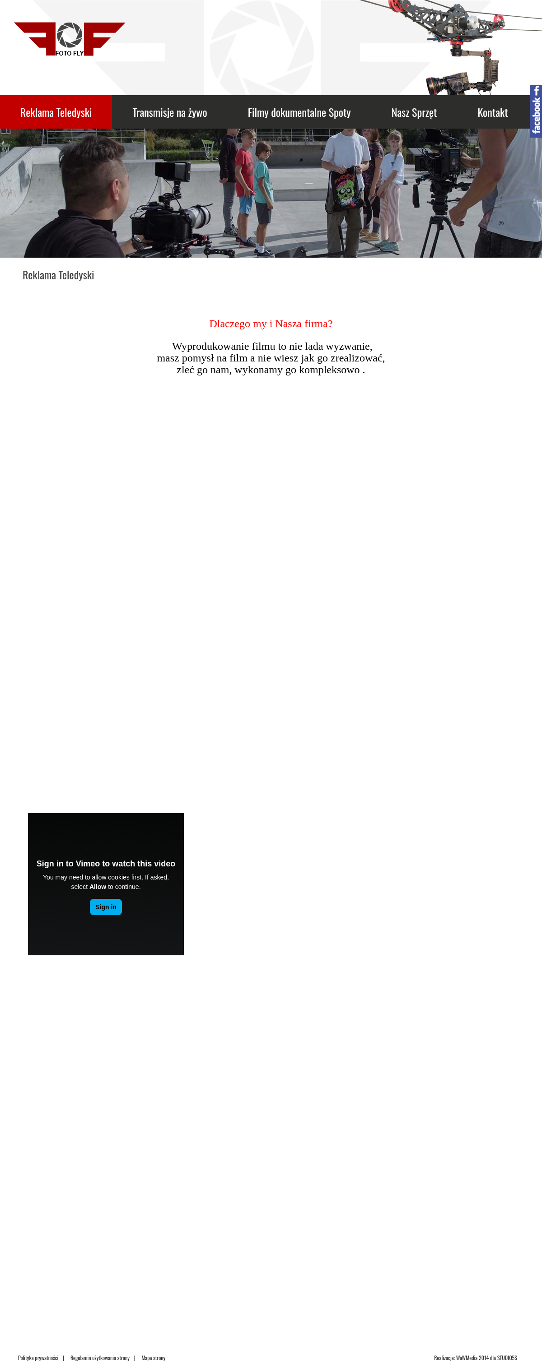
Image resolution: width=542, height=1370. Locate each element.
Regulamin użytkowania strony (100, 1357)
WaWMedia (467, 1357)
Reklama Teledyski (56, 112)
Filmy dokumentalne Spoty (299, 112)
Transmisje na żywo (169, 112)
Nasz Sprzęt (414, 112)
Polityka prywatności (38, 1357)
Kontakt (492, 112)
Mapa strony (153, 1357)
